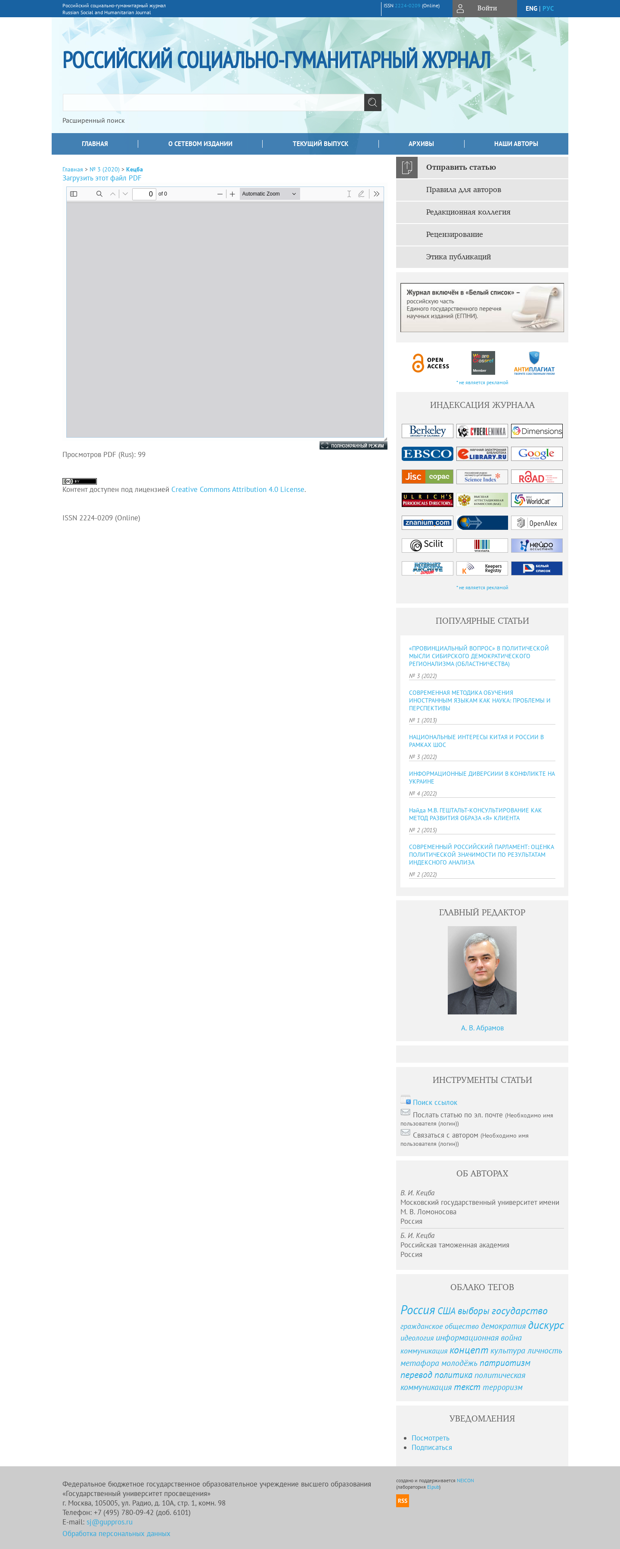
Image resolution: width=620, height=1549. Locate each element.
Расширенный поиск (93, 120)
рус (548, 8)
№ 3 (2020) (105, 169)
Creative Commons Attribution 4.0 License (237, 489)
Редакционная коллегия (468, 212)
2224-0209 (408, 5)
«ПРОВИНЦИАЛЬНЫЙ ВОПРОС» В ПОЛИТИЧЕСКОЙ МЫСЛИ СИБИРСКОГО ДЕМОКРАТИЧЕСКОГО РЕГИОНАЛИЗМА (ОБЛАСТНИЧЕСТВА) (479, 656)
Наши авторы (516, 144)
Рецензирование (454, 235)
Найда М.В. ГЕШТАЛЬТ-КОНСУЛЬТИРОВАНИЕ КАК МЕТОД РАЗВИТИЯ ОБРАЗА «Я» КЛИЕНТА (475, 814)
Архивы (421, 144)
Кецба (134, 169)
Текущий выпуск (320, 144)
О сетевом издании (200, 144)
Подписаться (432, 1447)
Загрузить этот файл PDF (102, 178)
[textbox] (213, 102)
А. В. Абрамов (482, 1028)
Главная (95, 144)
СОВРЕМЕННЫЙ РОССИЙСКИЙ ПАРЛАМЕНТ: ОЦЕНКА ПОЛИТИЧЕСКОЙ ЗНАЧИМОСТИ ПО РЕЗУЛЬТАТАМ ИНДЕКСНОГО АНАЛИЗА (481, 854)
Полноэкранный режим (344, 445)
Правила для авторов (463, 190)
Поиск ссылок (435, 1102)
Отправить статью (461, 167)
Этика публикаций (458, 257)
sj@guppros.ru (110, 1522)
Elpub (433, 1487)
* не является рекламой (482, 382)
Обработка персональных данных (116, 1533)
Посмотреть (431, 1438)
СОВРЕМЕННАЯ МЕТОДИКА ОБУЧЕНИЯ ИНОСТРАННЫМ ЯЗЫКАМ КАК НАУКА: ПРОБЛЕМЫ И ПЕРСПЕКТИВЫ (480, 700)
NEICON (465, 1480)
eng (531, 8)
